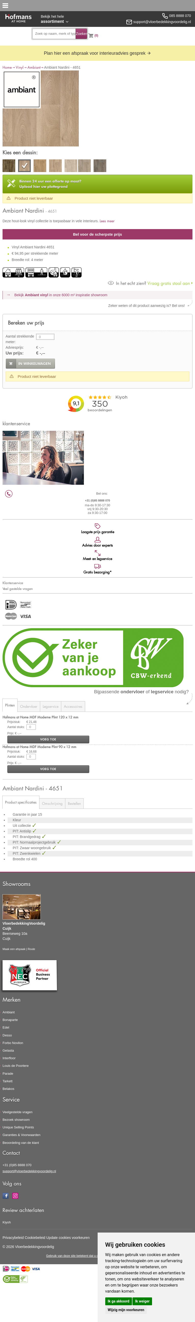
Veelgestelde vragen (18, 1112)
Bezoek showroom (16, 1120)
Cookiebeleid (35, 1238)
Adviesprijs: (15, 347)
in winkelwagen (34, 364)
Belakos (8, 1089)
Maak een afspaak (14, 949)
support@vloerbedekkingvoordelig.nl (29, 1171)
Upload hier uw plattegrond (50, 184)
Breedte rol (22, 859)
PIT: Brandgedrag (27, 837)
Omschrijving (52, 803)
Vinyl (19, 67)
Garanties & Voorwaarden (21, 1135)
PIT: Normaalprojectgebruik (35, 842)
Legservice (50, 706)
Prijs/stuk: (14, 722)
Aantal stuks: (16, 727)
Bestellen (74, 803)
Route (31, 949)
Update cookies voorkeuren (67, 1238)
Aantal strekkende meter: (20, 339)
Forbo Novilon (13, 1043)
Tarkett (7, 1081)
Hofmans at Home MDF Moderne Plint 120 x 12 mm (40, 717)
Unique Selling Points (18, 1127)
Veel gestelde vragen (18, 589)
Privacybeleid (13, 1238)
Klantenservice (13, 583)
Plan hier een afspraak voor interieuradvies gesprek (97, 53)
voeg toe (48, 739)
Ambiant (33, 67)
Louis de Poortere (16, 1066)
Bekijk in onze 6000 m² (61, 295)
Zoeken (81, 34)
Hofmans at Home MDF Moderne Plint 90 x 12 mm (39, 746)
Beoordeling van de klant (21, 1143)
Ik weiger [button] (142, 1301)
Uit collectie (22, 826)
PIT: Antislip (22, 831)
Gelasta (8, 1050)
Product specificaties (21, 802)
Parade (8, 1073)
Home (7, 67)
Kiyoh (7, 1222)
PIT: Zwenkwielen (27, 853)
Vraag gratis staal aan (149, 283)
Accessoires (73, 706)
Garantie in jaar (25, 814)
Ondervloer (28, 706)
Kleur (17, 820)
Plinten (10, 705)
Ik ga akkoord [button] (118, 1301)
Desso (7, 1035)
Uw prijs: (15, 353)
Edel (6, 1027)
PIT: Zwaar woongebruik (32, 848)
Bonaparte (10, 1020)
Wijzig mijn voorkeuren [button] (126, 1310)
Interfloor (9, 1058)
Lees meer (107, 220)
